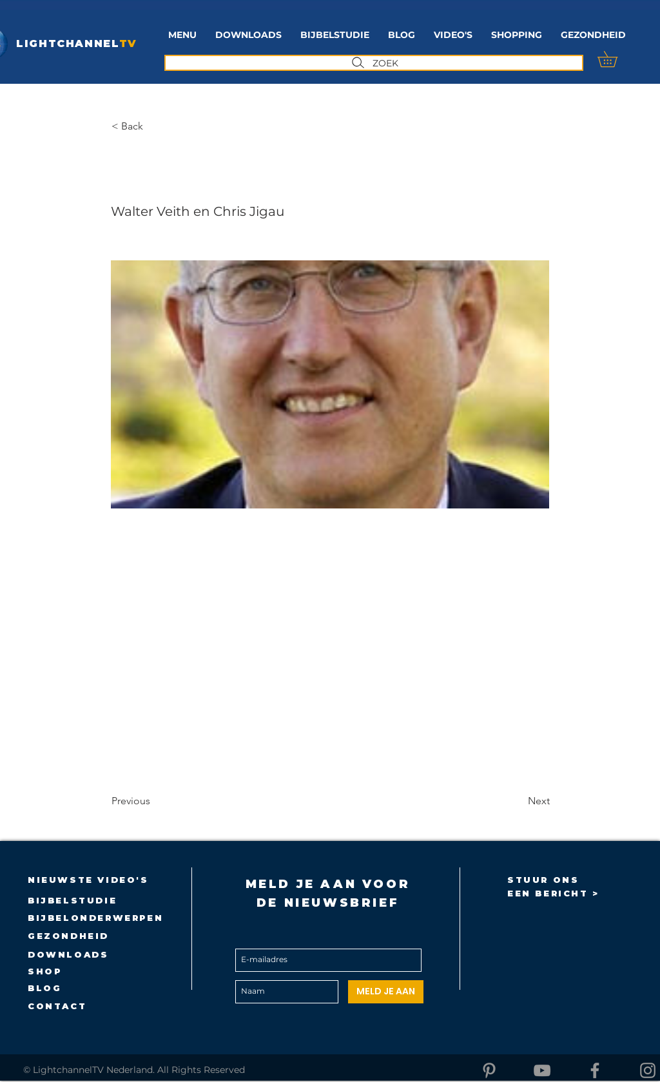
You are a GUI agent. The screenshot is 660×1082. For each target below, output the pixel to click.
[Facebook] (595, 1070)
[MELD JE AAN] (385, 991)
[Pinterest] (489, 1070)
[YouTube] (542, 1070)
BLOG (44, 988)
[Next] (517, 801)
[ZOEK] (373, 63)
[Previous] (154, 801)
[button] (334, 35)
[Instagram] (647, 1070)
